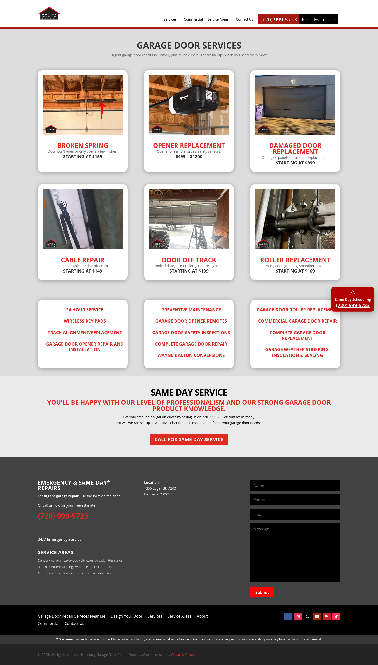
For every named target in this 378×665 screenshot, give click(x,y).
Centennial (57, 567)
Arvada (100, 560)
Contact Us (244, 19)
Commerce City (49, 573)
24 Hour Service (85, 309)
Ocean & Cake (182, 654)
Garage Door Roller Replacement (297, 309)
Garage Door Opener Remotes (191, 321)
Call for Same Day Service (189, 439)
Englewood (76, 567)
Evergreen (82, 573)
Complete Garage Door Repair (191, 344)
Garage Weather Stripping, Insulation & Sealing (297, 352)
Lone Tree (105, 567)
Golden (67, 573)
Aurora (56, 560)
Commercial (193, 19)
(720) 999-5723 (63, 516)
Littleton (87, 560)
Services (171, 19)
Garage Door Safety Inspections (191, 332)
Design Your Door (126, 616)
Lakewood (70, 560)
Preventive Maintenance (191, 309)
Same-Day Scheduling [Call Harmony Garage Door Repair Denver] (353, 298)
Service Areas (219, 19)
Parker (90, 567)
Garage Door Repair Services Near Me (71, 616)
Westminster (102, 573)
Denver (43, 560)
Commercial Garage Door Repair (297, 321)
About (202, 616)
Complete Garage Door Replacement (297, 335)
